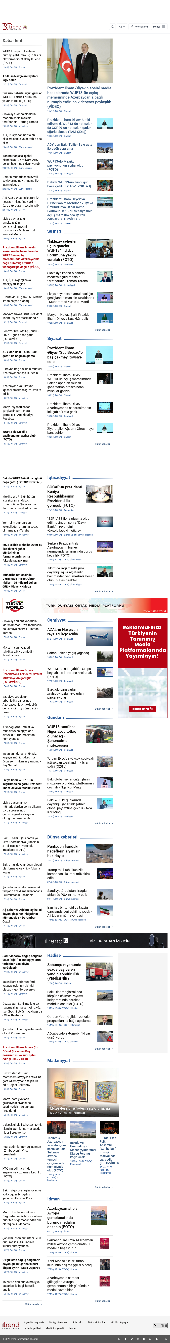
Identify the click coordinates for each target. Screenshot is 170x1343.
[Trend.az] (14, 26)
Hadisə (54, 955)
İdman (53, 1198)
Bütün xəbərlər (102, 330)
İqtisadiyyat (58, 477)
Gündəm (55, 717)
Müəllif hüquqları (120, 1322)
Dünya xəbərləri (62, 836)
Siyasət (54, 338)
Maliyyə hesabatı (58, 1322)
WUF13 (54, 231)
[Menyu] (159, 26)
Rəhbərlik (78, 1322)
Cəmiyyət (56, 620)
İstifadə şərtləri (32, 1328)
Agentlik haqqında (34, 1322)
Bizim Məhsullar (97, 1322)
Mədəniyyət (58, 1060)
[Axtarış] (112, 26)
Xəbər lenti (13, 40)
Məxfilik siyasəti (55, 1328)
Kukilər (72, 1328)
